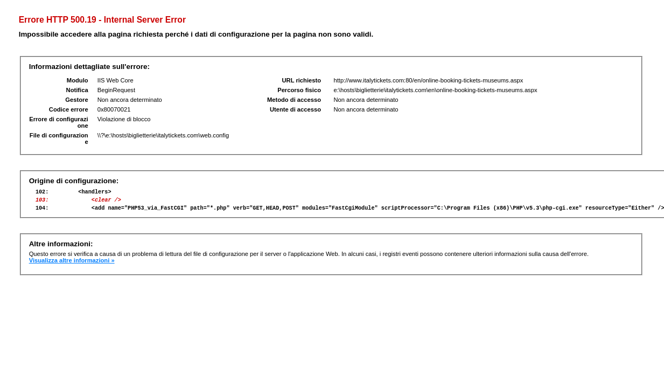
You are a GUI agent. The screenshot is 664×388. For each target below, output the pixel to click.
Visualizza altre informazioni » (72, 265)
